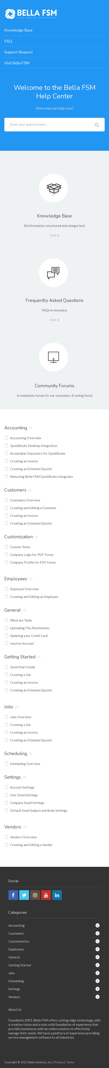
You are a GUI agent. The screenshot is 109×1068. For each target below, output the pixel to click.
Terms (70, 1062)
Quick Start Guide (22, 667)
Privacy (59, 1062)
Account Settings (22, 787)
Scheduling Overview (25, 764)
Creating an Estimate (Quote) (31, 469)
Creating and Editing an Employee (34, 597)
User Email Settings (24, 795)
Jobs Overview (20, 717)
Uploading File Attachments (30, 628)
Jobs (8, 707)
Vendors (12, 827)
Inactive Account (22, 643)
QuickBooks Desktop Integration (33, 446)
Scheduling (15, 754)
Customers (15, 490)
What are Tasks (21, 620)
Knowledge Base (18, 30)
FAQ (8, 41)
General (12, 610)
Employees (15, 579)
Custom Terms (20, 547)
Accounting (15, 428)
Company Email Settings (27, 803)
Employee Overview (24, 589)
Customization (18, 537)
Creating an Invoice (24, 461)
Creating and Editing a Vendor (31, 845)
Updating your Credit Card (29, 636)
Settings (12, 777)
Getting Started (19, 657)
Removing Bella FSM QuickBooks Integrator (41, 476)
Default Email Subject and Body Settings (38, 810)
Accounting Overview (25, 438)
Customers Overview (25, 500)
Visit (53, 235)
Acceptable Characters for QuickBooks (37, 453)
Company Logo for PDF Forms (31, 555)
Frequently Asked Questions (54, 300)
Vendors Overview (23, 837)
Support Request (18, 52)
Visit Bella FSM (16, 62)
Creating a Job (20, 675)
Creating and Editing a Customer (33, 508)
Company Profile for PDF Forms (33, 562)
